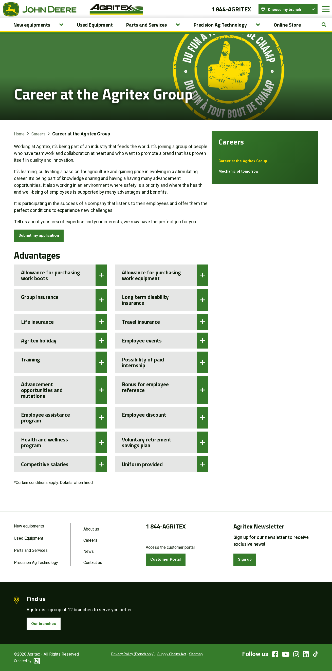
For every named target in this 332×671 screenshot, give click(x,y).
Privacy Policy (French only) (126, 654)
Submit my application (42, 241)
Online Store (287, 30)
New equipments (29, 523)
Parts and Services (31, 548)
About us (91, 526)
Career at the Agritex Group (245, 166)
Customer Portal (168, 557)
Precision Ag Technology (36, 561)
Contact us (92, 561)
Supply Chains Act (165, 654)
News (88, 549)
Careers (38, 139)
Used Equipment (95, 30)
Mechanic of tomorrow (240, 176)
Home (19, 139)
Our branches (46, 623)
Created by (27, 661)
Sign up (246, 557)
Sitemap (189, 654)
